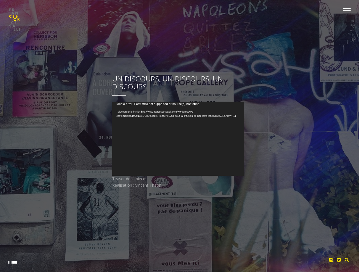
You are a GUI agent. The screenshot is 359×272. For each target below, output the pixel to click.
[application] (179, 143)
